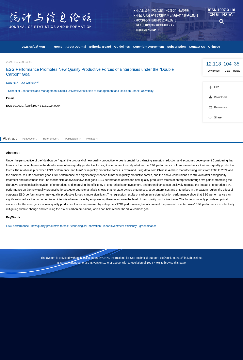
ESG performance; (18, 226)
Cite (214, 87)
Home (58, 46)
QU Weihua (29, 82)
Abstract (10, 138)
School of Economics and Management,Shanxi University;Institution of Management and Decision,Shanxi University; (81, 90)
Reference (218, 107)
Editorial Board (100, 46)
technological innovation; (85, 226)
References (49, 138)
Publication (71, 138)
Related (91, 138)
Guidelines (122, 46)
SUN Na (12, 82)
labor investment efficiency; (120, 226)
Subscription (176, 46)
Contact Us (197, 46)
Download (218, 97)
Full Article (28, 138)
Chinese (214, 46)
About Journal (75, 46)
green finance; (148, 226)
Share (215, 117)
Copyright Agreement (148, 46)
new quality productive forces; (50, 226)
